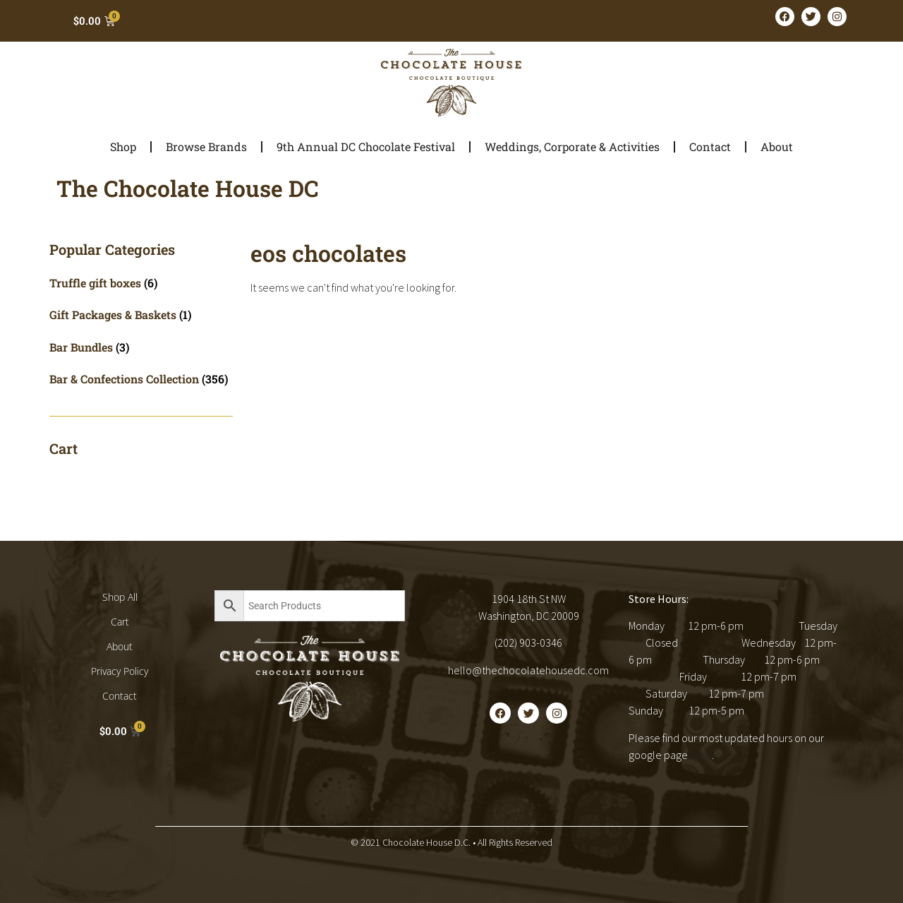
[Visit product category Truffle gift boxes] (141, 282)
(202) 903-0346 (528, 642)
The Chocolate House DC (187, 188)
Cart (120, 621)
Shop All (120, 597)
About (776, 146)
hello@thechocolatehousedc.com (528, 670)
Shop (123, 146)
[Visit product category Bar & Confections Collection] (141, 378)
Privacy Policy (119, 671)
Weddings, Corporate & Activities (572, 146)
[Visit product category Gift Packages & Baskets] (141, 314)
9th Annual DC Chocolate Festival (366, 146)
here (701, 755)
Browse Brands (206, 146)
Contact (710, 146)
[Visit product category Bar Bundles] (141, 347)
